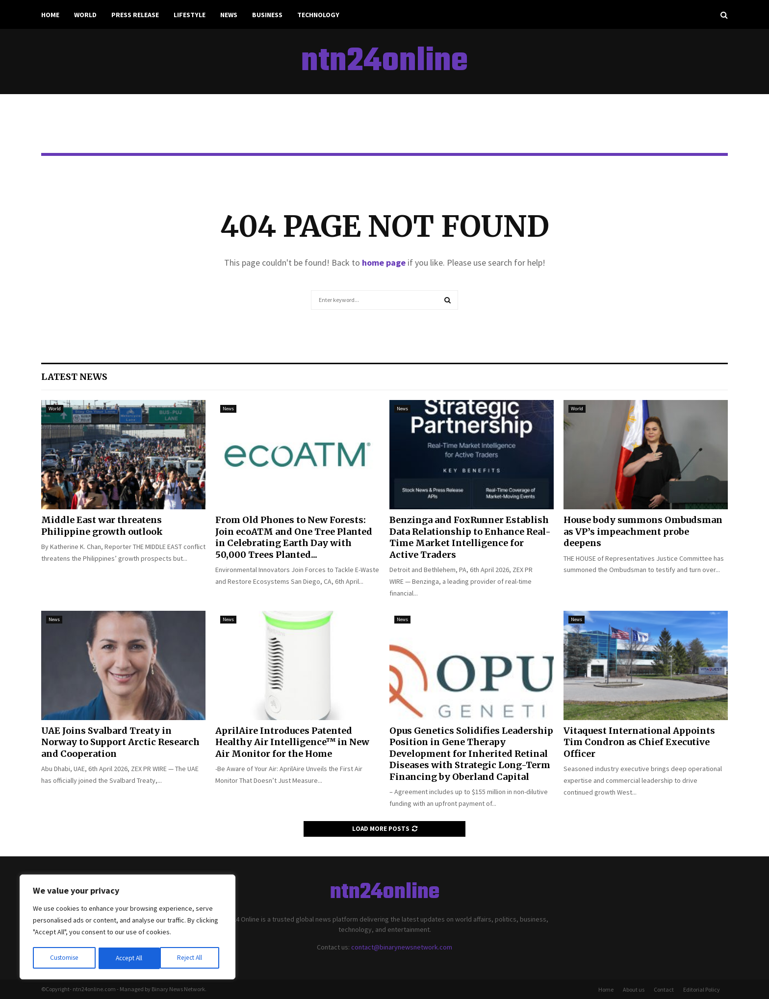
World (85, 14)
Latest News (74, 376)
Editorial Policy (701, 989)
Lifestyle (189, 14)
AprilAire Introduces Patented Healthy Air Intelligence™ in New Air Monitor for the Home (292, 742)
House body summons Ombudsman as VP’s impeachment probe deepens (643, 531)
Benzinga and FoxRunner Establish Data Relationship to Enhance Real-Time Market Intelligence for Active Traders (470, 537)
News (228, 14)
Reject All (128, 958)
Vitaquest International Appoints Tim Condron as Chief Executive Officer (639, 742)
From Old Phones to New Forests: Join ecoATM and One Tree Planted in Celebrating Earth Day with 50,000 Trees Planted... (293, 537)
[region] (127, 927)
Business (267, 14)
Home (50, 14)
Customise (64, 958)
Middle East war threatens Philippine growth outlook (102, 525)
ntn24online (384, 61)
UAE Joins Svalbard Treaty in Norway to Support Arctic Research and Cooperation (120, 742)
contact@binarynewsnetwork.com (401, 947)
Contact (664, 989)
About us (633, 989)
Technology (318, 14)
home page (384, 262)
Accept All (191, 958)
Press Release (135, 14)
